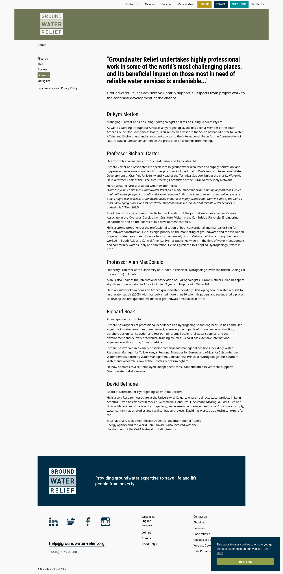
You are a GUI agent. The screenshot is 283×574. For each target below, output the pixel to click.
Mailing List (44, 81)
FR (262, 4)
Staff (40, 64)
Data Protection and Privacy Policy (57, 88)
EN (257, 4)
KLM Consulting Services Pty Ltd (201, 122)
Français (147, 525)
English (146, 521)
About (42, 45)
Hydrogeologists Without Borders (159, 392)
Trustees (42, 69)
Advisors (44, 75)
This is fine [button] (245, 561)
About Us (43, 58)
